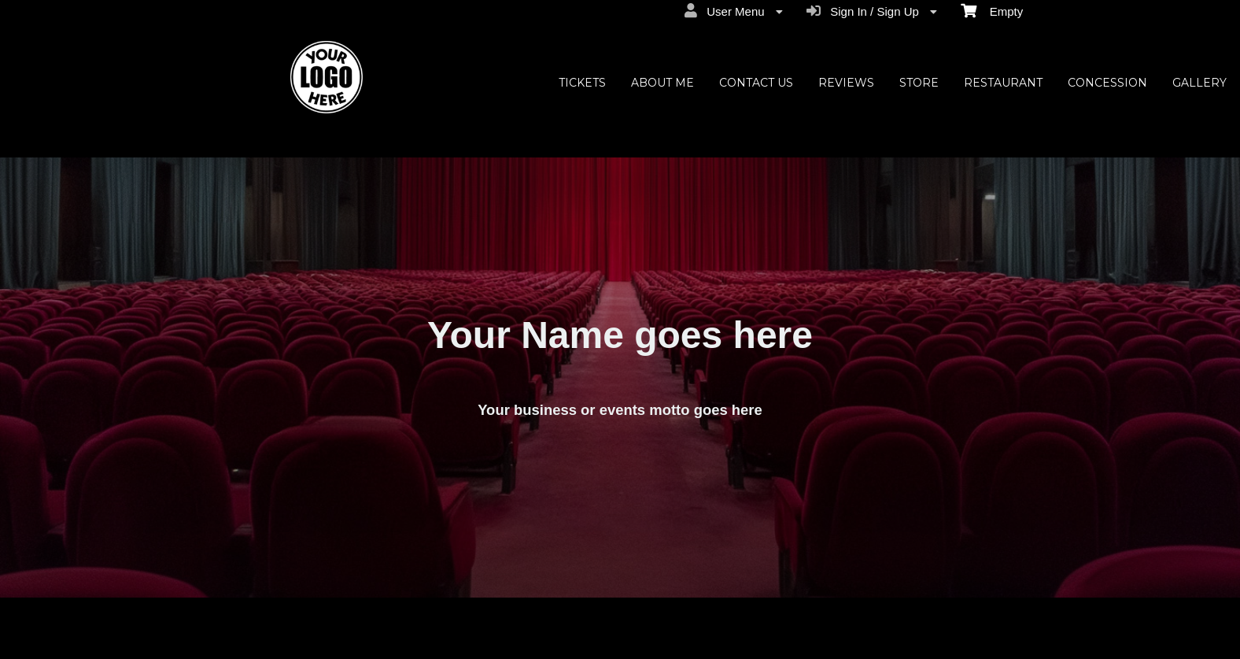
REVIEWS (846, 83)
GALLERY (1199, 83)
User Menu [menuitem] (734, 11)
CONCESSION (1107, 83)
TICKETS (582, 83)
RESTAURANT (1003, 83)
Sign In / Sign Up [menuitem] (871, 11)
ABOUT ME (662, 83)
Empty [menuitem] (992, 10)
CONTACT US (756, 83)
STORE (919, 83)
